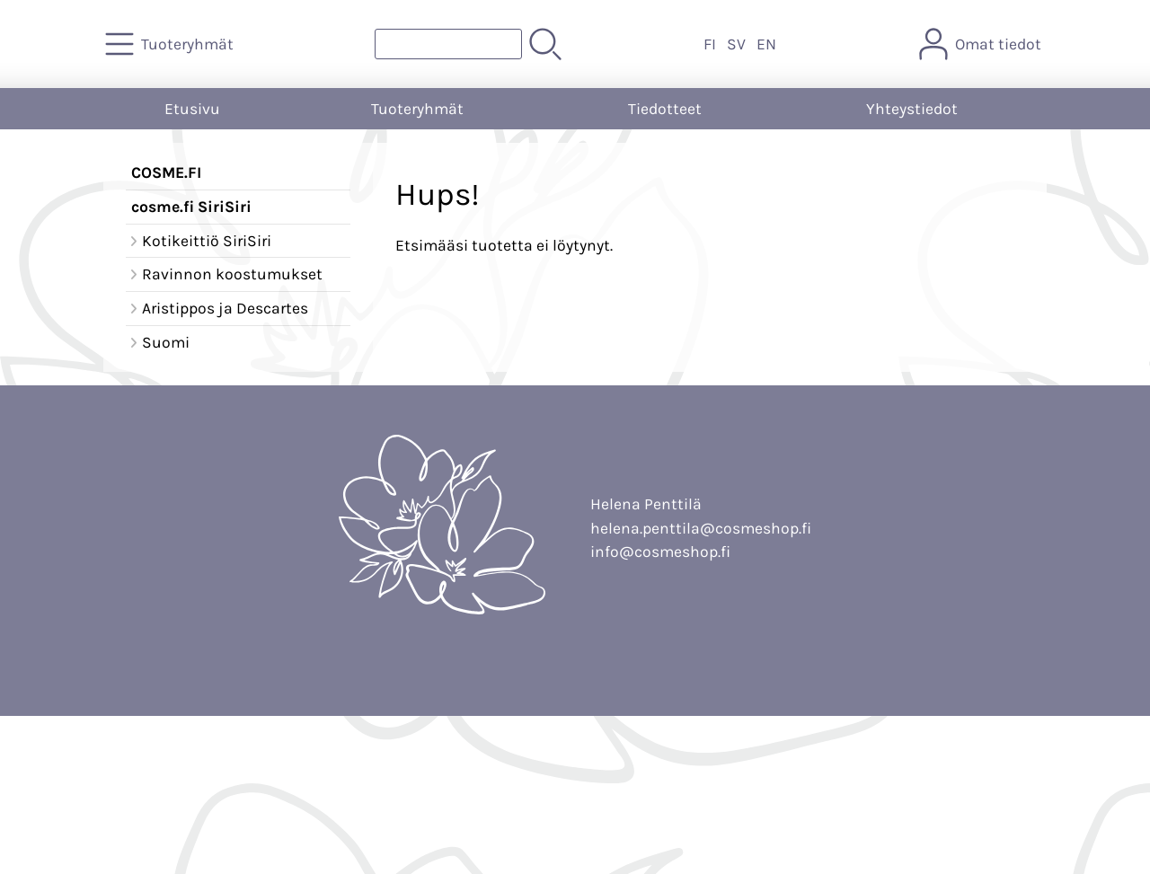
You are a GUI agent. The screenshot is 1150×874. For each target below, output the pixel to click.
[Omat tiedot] (982, 44)
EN (766, 44)
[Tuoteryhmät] (171, 44)
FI (709, 44)
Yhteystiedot (912, 109)
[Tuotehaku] (448, 44)
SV (736, 44)
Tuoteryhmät (417, 109)
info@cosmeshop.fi (660, 552)
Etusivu (192, 109)
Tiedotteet (665, 109)
